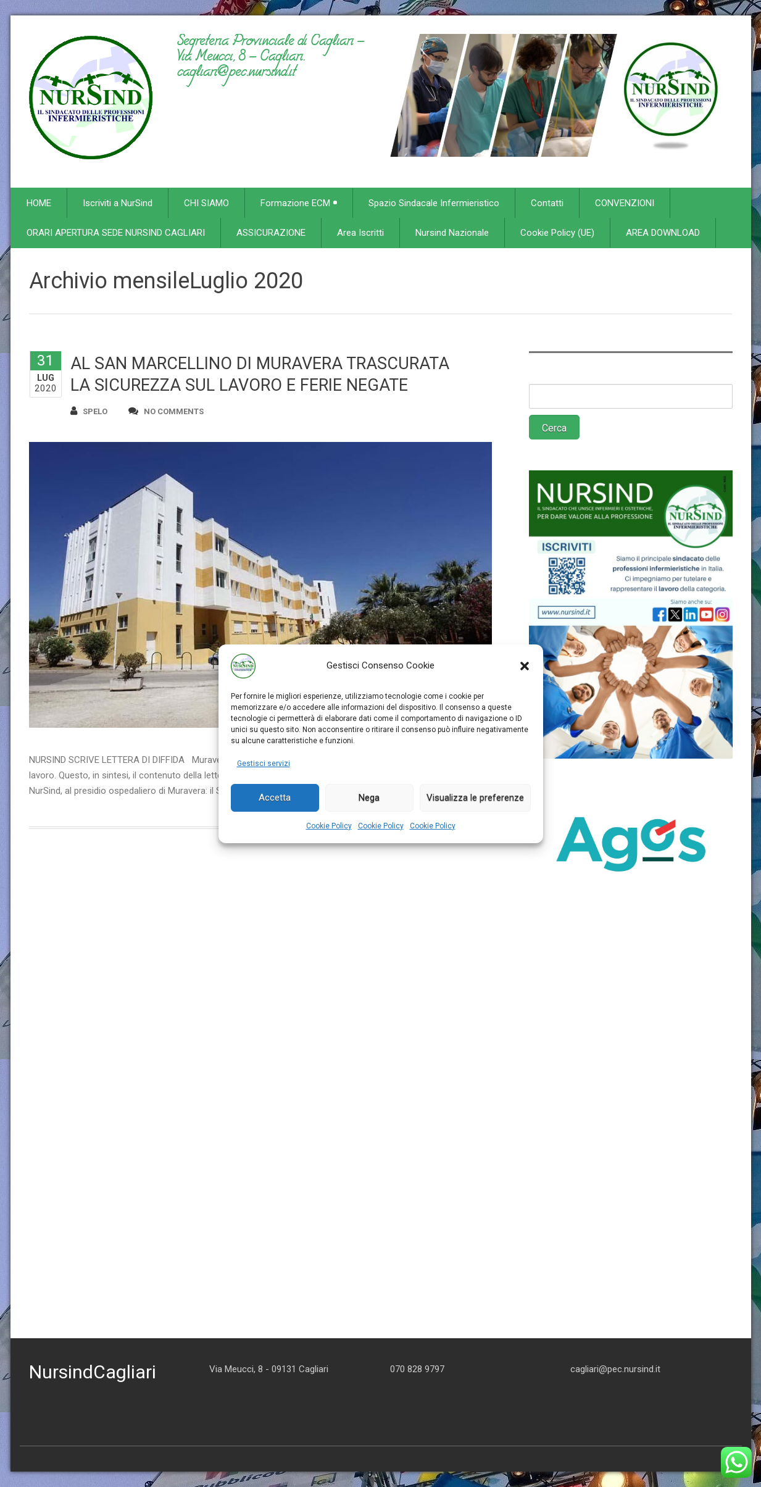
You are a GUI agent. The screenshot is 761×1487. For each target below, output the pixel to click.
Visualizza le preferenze (475, 797)
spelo (88, 411)
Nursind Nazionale (452, 232)
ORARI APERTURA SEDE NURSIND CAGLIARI (116, 232)
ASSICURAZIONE (271, 232)
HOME (39, 203)
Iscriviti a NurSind (117, 203)
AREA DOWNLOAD (663, 232)
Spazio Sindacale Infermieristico (433, 203)
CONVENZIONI (624, 203)
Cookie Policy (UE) (557, 232)
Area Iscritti (360, 232)
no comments (166, 411)
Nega (369, 797)
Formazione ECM (298, 203)
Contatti (547, 203)
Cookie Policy (329, 826)
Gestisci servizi (263, 763)
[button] (524, 666)
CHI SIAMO (206, 203)
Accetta (275, 797)
